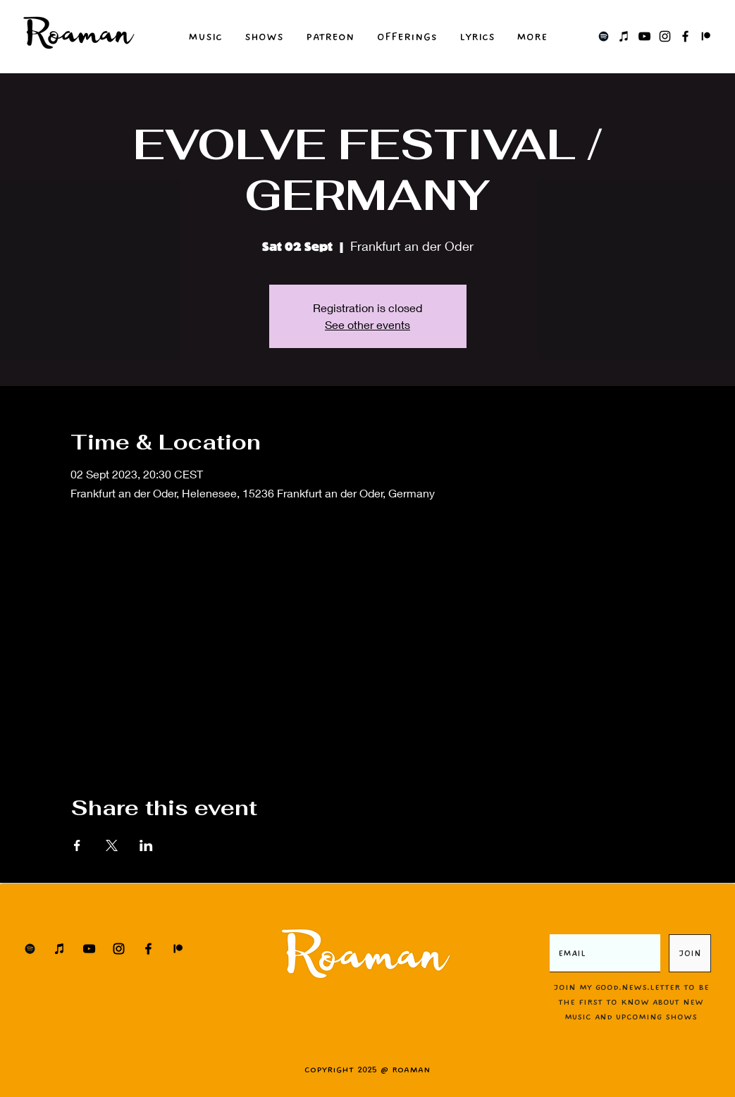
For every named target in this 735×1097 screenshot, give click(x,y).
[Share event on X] (111, 845)
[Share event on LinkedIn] (146, 845)
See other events (367, 324)
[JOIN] (690, 953)
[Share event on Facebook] (77, 845)
